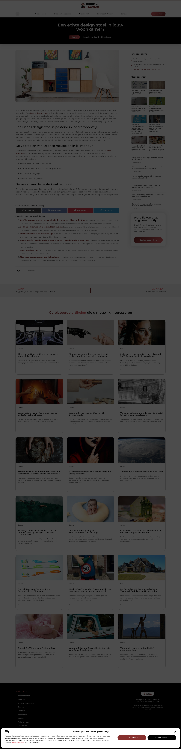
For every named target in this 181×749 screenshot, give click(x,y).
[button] (175, 732)
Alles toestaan (132, 737)
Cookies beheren (162, 737)
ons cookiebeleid (18, 742)
